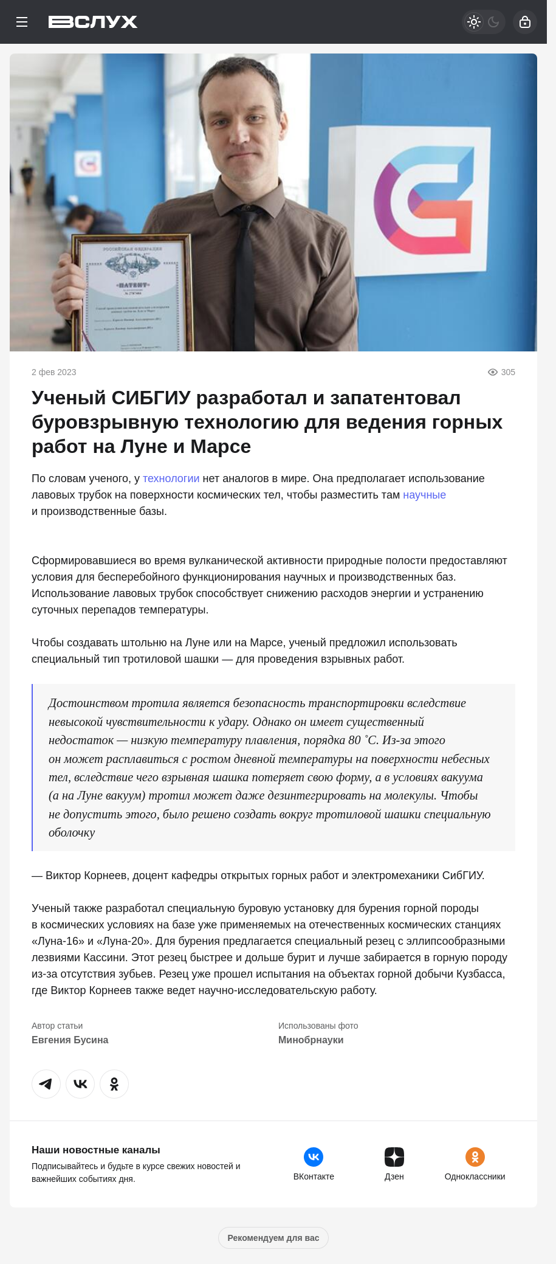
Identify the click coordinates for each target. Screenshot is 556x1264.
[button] (46, 1084)
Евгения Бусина (70, 1040)
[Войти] (525, 22)
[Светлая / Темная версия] (484, 22)
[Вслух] (93, 22)
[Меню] (22, 22)
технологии (171, 478)
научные (424, 495)
